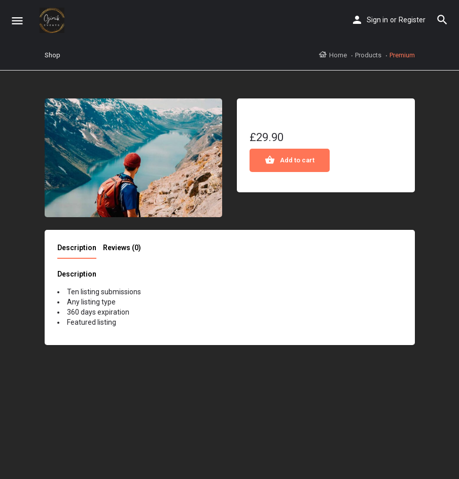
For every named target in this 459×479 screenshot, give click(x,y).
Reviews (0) (122, 248)
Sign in (377, 20)
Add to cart (297, 160)
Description (76, 248)
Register (412, 20)
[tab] (79, 251)
